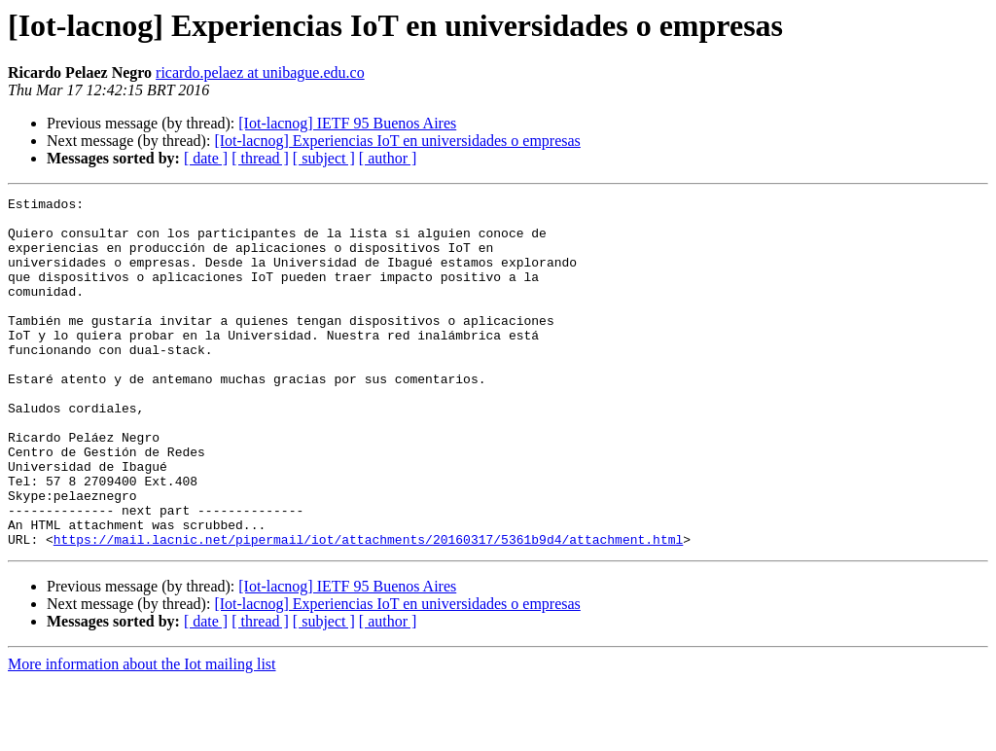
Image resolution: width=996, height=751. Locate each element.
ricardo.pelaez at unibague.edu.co (260, 72)
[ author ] (388, 158)
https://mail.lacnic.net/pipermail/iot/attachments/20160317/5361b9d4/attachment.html (368, 609)
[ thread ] (260, 158)
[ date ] (206, 158)
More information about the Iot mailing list (142, 734)
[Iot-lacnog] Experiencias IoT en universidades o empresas (397, 140)
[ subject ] (324, 158)
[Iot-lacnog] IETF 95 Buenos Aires (347, 123)
